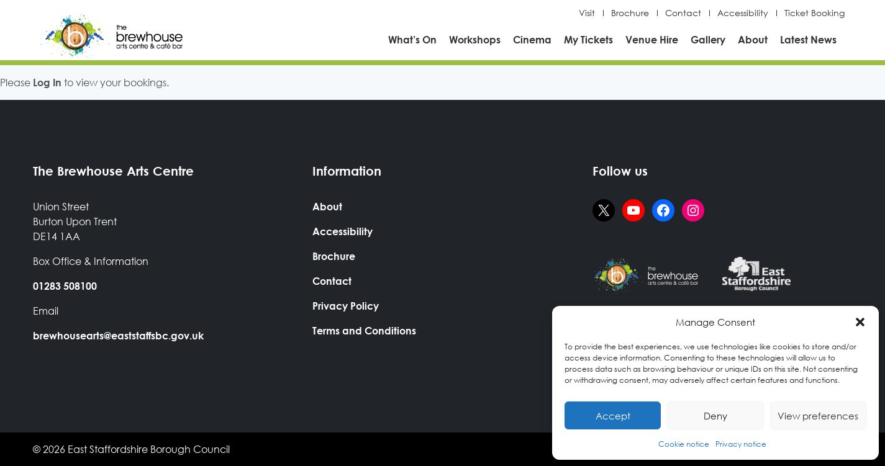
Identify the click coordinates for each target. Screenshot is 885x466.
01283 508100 (65, 286)
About (753, 39)
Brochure (630, 13)
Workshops (475, 39)
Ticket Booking (814, 13)
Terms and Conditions (364, 330)
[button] (860, 322)
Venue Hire (651, 39)
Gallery (708, 39)
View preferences (818, 416)
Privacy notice (740, 444)
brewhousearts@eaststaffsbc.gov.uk (118, 335)
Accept (613, 416)
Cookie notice (683, 444)
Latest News (808, 39)
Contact (683, 13)
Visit (587, 13)
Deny (715, 416)
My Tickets (588, 39)
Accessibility (742, 13)
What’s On (412, 39)
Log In (47, 82)
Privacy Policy (345, 305)
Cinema (532, 39)
